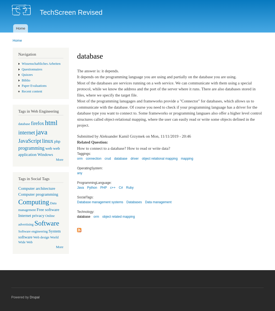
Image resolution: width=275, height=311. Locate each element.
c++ (112, 188)
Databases (134, 202)
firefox (37, 123)
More (59, 160)
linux (47, 141)
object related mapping (118, 217)
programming (31, 148)
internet (26, 132)
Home (20, 28)
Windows (45, 154)
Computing (33, 202)
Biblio (26, 80)
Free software (48, 209)
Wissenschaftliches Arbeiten (41, 64)
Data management (158, 202)
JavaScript (29, 141)
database (24, 124)
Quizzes (27, 75)
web (48, 148)
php (57, 141)
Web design (41, 237)
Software (46, 223)
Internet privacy (31, 215)
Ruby (130, 188)
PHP (103, 188)
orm (80, 158)
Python (92, 188)
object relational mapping (160, 158)
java (42, 132)
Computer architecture (36, 188)
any (79, 173)
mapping (187, 158)
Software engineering (33, 231)
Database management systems (100, 202)
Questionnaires (32, 69)
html (51, 123)
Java (80, 188)
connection (94, 158)
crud (108, 158)
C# (121, 188)
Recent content (32, 91)
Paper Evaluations (34, 86)
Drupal (35, 297)
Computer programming (38, 194)
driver (135, 158)
